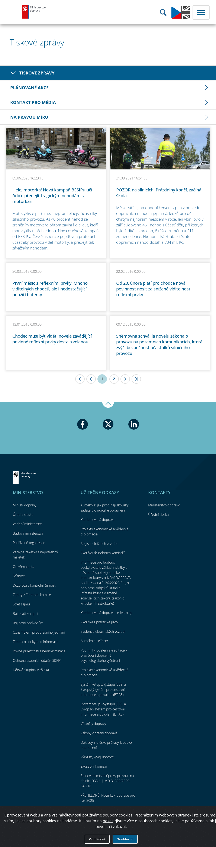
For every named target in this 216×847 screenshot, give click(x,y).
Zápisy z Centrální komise (32, 594)
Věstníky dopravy (93, 723)
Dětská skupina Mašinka (31, 670)
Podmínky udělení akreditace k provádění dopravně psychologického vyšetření (104, 655)
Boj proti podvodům (28, 623)
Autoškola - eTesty (94, 641)
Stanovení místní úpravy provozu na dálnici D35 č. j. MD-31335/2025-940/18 (107, 780)
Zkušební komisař (94, 766)
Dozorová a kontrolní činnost (34, 585)
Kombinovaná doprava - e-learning (106, 612)
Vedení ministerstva (27, 524)
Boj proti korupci (25, 613)
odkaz (108, 820)
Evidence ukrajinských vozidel (103, 631)
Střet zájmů (21, 604)
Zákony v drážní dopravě (99, 733)
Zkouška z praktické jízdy (99, 622)
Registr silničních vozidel (99, 543)
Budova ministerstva (28, 533)
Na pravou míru (29, 117)
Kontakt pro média (33, 102)
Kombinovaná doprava (97, 519)
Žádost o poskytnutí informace (35, 641)
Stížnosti (19, 576)
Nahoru (108, 405)
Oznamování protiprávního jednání (39, 632)
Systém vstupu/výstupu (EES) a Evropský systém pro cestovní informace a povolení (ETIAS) (103, 689)
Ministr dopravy (24, 505)
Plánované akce (29, 87)
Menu (201, 12)
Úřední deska (23, 514)
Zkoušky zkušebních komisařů (103, 553)
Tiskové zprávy (36, 73)
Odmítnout (97, 839)
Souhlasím (125, 839)
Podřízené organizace (29, 542)
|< (80, 379)
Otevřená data (23, 566)
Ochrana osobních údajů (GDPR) (37, 660)
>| (136, 379)
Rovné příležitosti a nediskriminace (39, 651)
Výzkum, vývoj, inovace (97, 757)
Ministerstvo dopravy (33, 12)
